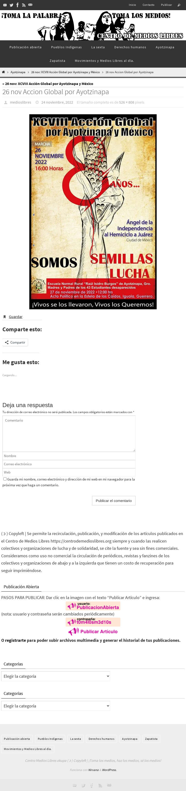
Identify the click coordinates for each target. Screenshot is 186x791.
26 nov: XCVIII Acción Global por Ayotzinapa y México (65, 72)
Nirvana (93, 770)
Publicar (166, 5)
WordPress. (109, 770)
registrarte (15, 640)
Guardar (16, 316)
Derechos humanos (101, 739)
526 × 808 (126, 102)
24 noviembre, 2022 (57, 102)
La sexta (75, 739)
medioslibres (20, 102)
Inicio (132, 5)
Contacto (149, 5)
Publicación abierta (17, 739)
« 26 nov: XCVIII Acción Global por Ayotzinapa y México (47, 83)
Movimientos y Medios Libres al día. (28, 749)
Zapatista (151, 739)
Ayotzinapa (18, 72)
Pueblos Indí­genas (50, 739)
